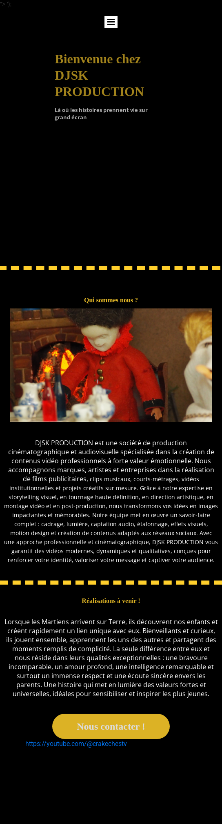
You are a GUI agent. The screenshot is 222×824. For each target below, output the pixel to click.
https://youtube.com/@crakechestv (76, 744)
